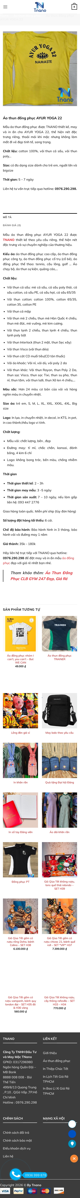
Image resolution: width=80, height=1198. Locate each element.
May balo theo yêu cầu (59, 732)
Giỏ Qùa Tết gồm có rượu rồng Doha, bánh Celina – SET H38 (20, 941)
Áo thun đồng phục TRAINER (60, 657)
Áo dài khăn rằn (59, 832)
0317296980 (23, 1062)
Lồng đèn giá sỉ (20, 732)
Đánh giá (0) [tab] (12, 225)
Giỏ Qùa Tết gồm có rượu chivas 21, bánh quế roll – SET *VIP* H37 (59, 941)
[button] (5, 7)
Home (4, 16)
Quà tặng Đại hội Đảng (59, 782)
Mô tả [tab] (7, 217)
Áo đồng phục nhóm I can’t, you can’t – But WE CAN (20, 659)
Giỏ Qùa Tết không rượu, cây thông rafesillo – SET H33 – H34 (59, 1001)
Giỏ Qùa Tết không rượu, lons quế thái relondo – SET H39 (59, 885)
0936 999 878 (34, 1175)
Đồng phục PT (20, 881)
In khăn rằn (21, 782)
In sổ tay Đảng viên (21, 832)
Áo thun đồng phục (27, 16)
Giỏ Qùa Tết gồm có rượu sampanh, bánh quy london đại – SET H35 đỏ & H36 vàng (20, 1002)
